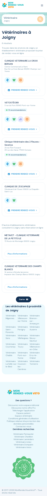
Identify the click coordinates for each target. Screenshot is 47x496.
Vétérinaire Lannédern (23, 439)
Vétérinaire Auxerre (35, 328)
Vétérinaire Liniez (23, 442)
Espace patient (24, 413)
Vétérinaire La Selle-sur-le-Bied (11, 364)
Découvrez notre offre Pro (24, 408)
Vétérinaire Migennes (11, 317)
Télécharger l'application (23, 410)
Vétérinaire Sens (11, 336)
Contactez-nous (23, 426)
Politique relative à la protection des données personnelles (23, 422)
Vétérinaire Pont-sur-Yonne (23, 355)
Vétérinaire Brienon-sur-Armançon (35, 319)
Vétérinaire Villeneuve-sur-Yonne (23, 318)
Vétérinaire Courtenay (11, 345)
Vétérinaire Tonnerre (35, 362)
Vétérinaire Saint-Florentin (11, 330)
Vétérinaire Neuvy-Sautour (35, 338)
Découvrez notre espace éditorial (23, 405)
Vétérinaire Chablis (11, 354)
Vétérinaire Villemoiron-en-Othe (35, 347)
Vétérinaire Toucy (23, 345)
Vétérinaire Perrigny (23, 328)
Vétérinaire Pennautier (23, 434)
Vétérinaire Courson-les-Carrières (23, 365)
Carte (23, 299)
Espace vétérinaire (23, 416)
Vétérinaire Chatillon (23, 436)
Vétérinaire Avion (23, 447)
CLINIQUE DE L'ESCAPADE (17, 186)
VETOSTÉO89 (12, 102)
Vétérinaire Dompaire (23, 444)
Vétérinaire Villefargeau (23, 336)
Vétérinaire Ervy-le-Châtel (35, 355)
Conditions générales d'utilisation (23, 418)
